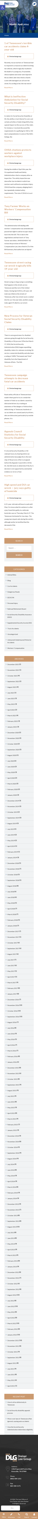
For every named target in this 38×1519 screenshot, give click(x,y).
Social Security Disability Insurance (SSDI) (19, 616)
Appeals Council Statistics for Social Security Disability (15, 434)
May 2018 (11, 903)
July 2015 (10, 1096)
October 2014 (12, 1147)
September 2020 (13, 750)
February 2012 (12, 1329)
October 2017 (12, 943)
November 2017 (13, 937)
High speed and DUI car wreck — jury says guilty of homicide (17, 487)
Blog (9, 580)
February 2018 (12, 920)
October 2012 (12, 1284)
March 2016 (11, 1051)
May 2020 (11, 772)
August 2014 (11, 1159)
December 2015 (13, 1068)
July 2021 (10, 693)
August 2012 (11, 1295)
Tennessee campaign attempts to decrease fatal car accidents (16, 378)
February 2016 (12, 1056)
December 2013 (13, 1204)
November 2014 (13, 1142)
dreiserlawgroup (15, 56)
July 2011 (10, 1369)
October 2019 (12, 812)
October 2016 (12, 1011)
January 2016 (12, 1062)
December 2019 (13, 801)
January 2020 (12, 795)
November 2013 (13, 1210)
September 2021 (13, 681)
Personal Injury (12, 603)
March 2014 (11, 1187)
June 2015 (10, 1102)
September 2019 (13, 818)
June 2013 (10, 1238)
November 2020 (13, 738)
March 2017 (11, 982)
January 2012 (12, 1335)
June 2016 (10, 1034)
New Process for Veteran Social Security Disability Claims (18, 319)
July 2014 (10, 1164)
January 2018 (12, 926)
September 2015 (13, 1085)
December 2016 (13, 1000)
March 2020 (11, 784)
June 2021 (10, 698)
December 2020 (13, 732)
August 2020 (11, 755)
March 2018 (11, 914)
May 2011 (11, 1380)
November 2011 (13, 1346)
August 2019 (11, 823)
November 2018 (13, 869)
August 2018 (11, 886)
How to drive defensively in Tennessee (16, 1403)
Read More (8, 87)
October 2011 (12, 1352)
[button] (2, 7)
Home (6, 35)
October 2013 (12, 1215)
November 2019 (13, 806)
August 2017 (11, 954)
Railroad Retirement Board (16, 609)
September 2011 (13, 1357)
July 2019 (10, 829)
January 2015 (12, 1130)
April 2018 (11, 909)
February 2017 (12, 988)
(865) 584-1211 (15, 1479)
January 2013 (12, 1267)
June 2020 (10, 767)
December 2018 (13, 863)
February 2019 (12, 852)
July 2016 (10, 1028)
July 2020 (10, 761)
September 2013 (13, 1221)
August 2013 (11, 1227)
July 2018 (10, 892)
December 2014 (13, 1136)
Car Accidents (12, 586)
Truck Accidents (13, 628)
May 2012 (11, 1312)
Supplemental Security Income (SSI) (19, 623)
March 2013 (11, 1255)
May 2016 (11, 1039)
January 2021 (12, 727)
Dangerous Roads (13, 592)
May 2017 (11, 971)
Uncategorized (12, 634)
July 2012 (10, 1301)
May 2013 (11, 1244)
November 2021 (13, 670)
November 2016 (13, 1005)
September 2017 (13, 948)
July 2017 (10, 960)
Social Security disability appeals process (18, 1411)
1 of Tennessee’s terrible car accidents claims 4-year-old (18, 46)
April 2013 (11, 1249)
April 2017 (11, 977)
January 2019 (12, 857)
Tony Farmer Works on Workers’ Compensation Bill (17, 209)
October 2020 (12, 744)
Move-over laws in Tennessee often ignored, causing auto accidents (19, 1420)
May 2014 (11, 1176)
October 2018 (12, 875)
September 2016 (13, 1017)
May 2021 (11, 704)
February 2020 (12, 789)
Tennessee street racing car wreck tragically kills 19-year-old (17, 265)
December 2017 (13, 931)
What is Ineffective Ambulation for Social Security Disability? (16, 99)
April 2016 (11, 1045)
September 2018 (13, 880)
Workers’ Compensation (15, 648)
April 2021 (11, 710)
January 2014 (12, 1198)
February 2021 (12, 721)
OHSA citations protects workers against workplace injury (17, 153)
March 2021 (11, 715)
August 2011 (11, 1363)
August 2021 (11, 687)
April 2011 (11, 1386)
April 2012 (11, 1318)
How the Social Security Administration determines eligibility (20, 1428)
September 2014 (13, 1153)
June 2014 (10, 1170)
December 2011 (13, 1340)
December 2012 (13, 1272)
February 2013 (12, 1261)
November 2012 (13, 1278)
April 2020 (11, 778)
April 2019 (11, 846)
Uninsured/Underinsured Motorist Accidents (19, 641)
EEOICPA (10, 597)
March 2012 (11, 1323)
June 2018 (10, 897)
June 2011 (10, 1374)
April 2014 (11, 1181)
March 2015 (11, 1119)
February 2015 (12, 1124)
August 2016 (11, 1022)
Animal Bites (11, 575)
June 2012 (10, 1306)
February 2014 (12, 1193)
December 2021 (13, 664)
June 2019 (10, 835)
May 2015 (11, 1107)
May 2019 (11, 840)
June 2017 (10, 965)
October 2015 (12, 1079)
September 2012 (13, 1289)
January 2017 (12, 994)
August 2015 (11, 1090)
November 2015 (13, 1073)
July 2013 (10, 1232)
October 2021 (12, 676)
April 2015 (11, 1113)
